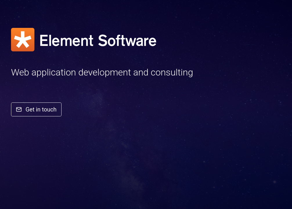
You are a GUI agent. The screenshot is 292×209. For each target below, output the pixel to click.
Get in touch (36, 109)
